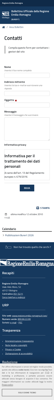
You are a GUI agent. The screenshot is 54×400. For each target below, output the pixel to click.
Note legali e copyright (16, 345)
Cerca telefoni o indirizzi (13, 297)
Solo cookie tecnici (27, 392)
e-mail (13, 322)
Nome (18, 68)
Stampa (43, 208)
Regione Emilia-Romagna (12, 3)
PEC (20, 322)
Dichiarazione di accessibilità (18, 353)
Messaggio (21, 113)
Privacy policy (7, 384)
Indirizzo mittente (27, 85)
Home (4, 27)
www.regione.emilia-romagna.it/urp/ (29, 315)
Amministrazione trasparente (19, 341)
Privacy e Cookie (13, 349)
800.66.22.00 (24, 319)
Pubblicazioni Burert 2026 (19, 235)
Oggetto (10, 100)
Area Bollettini (16, 27)
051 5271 (18, 294)
